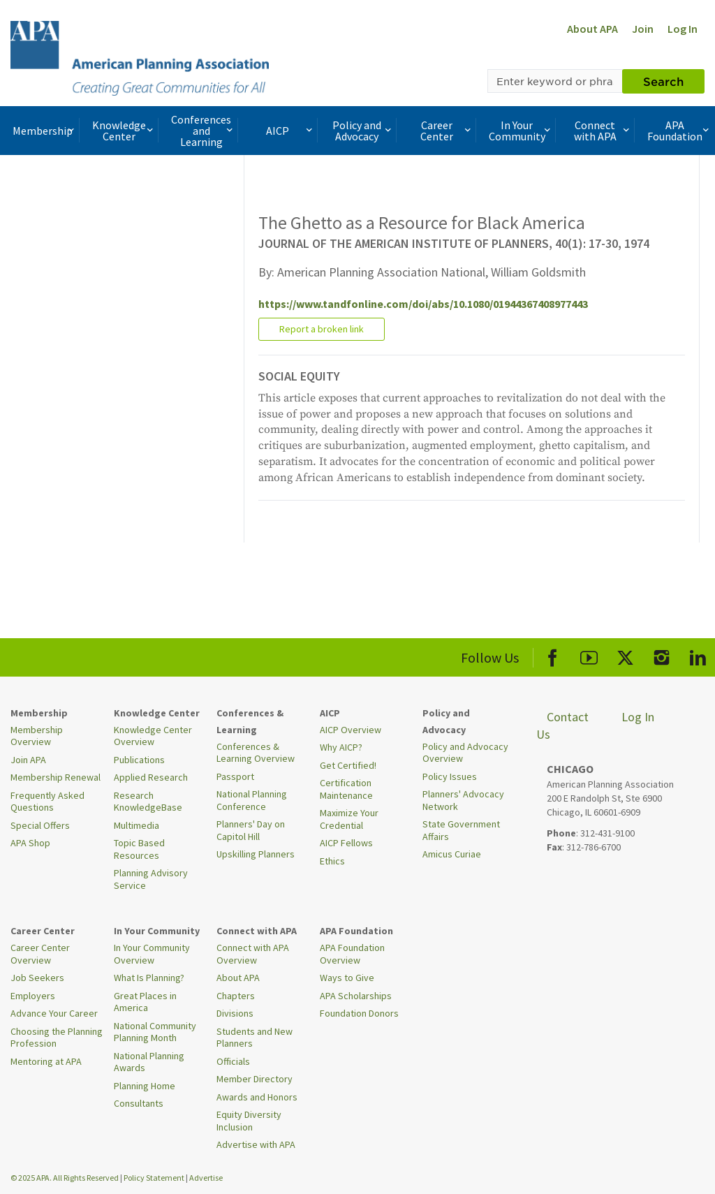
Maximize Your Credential (349, 819)
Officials (233, 1061)
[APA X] (625, 655)
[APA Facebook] (553, 655)
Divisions (234, 1013)
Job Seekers (37, 977)
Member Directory (254, 1079)
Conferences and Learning (203, 130)
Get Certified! (348, 765)
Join (643, 29)
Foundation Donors (359, 1013)
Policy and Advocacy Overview (465, 752)
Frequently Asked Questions (47, 801)
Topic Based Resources (139, 849)
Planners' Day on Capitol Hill (250, 830)
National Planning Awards (149, 1062)
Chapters (235, 995)
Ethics (332, 861)
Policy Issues (449, 776)
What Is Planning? (149, 977)
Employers (32, 995)
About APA (592, 29)
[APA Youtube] (589, 655)
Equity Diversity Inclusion (248, 1120)
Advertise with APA (255, 1144)
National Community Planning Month (155, 1032)
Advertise (206, 1177)
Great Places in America (145, 1002)
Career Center (446, 130)
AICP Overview (350, 729)
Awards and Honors (256, 1097)
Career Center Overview (40, 953)
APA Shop (30, 842)
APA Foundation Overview (352, 953)
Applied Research (151, 777)
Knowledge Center (124, 130)
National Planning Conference (251, 800)
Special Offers (40, 825)
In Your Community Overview (152, 953)
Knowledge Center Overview (153, 736)
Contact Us (562, 726)
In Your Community (521, 130)
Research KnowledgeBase (148, 801)
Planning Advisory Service (151, 879)
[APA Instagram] (661, 655)
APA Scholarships (356, 995)
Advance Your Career (54, 1013)
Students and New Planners (254, 1037)
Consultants (138, 1103)
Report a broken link (321, 329)
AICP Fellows (346, 842)
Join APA (28, 759)
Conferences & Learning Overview (255, 752)
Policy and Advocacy (363, 130)
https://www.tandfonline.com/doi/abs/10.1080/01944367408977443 (423, 304)
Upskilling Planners (255, 854)
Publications (139, 759)
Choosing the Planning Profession (56, 1037)
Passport (235, 776)
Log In (683, 29)
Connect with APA (603, 130)
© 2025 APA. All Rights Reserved (65, 1177)
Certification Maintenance (346, 789)
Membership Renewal (55, 777)
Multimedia (136, 825)
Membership (45, 131)
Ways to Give (347, 977)
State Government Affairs (461, 830)
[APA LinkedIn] (698, 655)
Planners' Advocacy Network (463, 800)
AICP (290, 131)
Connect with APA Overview (252, 953)
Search (663, 81)
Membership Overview (36, 736)
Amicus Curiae (451, 854)
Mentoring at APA (46, 1061)
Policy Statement (154, 1177)
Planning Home (144, 1085)
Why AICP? (341, 747)
